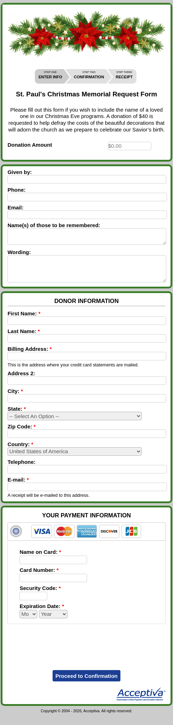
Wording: (19, 255)
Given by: (19, 172)
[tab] (86, 540)
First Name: (23, 322)
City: (15, 400)
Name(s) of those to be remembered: (53, 225)
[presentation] (86, 650)
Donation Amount (29, 145)
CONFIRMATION (89, 75)
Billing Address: (29, 357)
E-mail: (18, 488)
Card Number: (39, 578)
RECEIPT (124, 75)
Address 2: (21, 382)
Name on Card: (40, 560)
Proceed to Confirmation (86, 684)
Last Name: (23, 340)
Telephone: (21, 470)
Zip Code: (21, 435)
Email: (15, 207)
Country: (20, 453)
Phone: (16, 190)
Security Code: (40, 597)
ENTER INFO (50, 75)
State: (16, 417)
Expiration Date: (42, 615)
